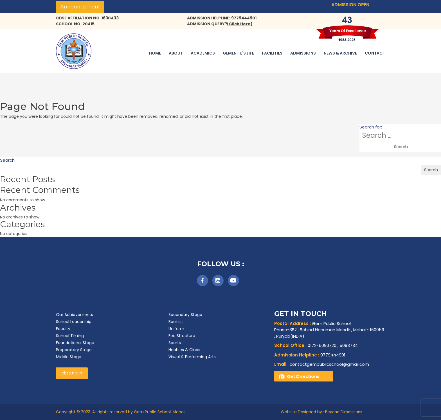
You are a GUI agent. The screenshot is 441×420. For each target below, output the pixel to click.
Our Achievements (74, 314)
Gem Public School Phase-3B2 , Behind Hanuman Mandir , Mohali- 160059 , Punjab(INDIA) (329, 329)
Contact (375, 53)
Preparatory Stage (74, 350)
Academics (203, 53)
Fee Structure (181, 335)
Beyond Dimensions (344, 412)
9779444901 (309, 355)
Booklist (175, 321)
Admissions (303, 53)
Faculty (63, 328)
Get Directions (303, 376)
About (176, 53)
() (240, 24)
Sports (174, 343)
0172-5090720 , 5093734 (316, 345)
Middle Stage (68, 357)
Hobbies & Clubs (184, 350)
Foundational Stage (75, 343)
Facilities (272, 53)
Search (7, 160)
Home (155, 53)
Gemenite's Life (238, 53)
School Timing (70, 335)
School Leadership (73, 321)
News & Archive (340, 53)
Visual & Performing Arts (192, 357)
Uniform (176, 328)
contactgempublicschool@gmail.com (321, 364)
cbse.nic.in (72, 373)
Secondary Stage (185, 314)
